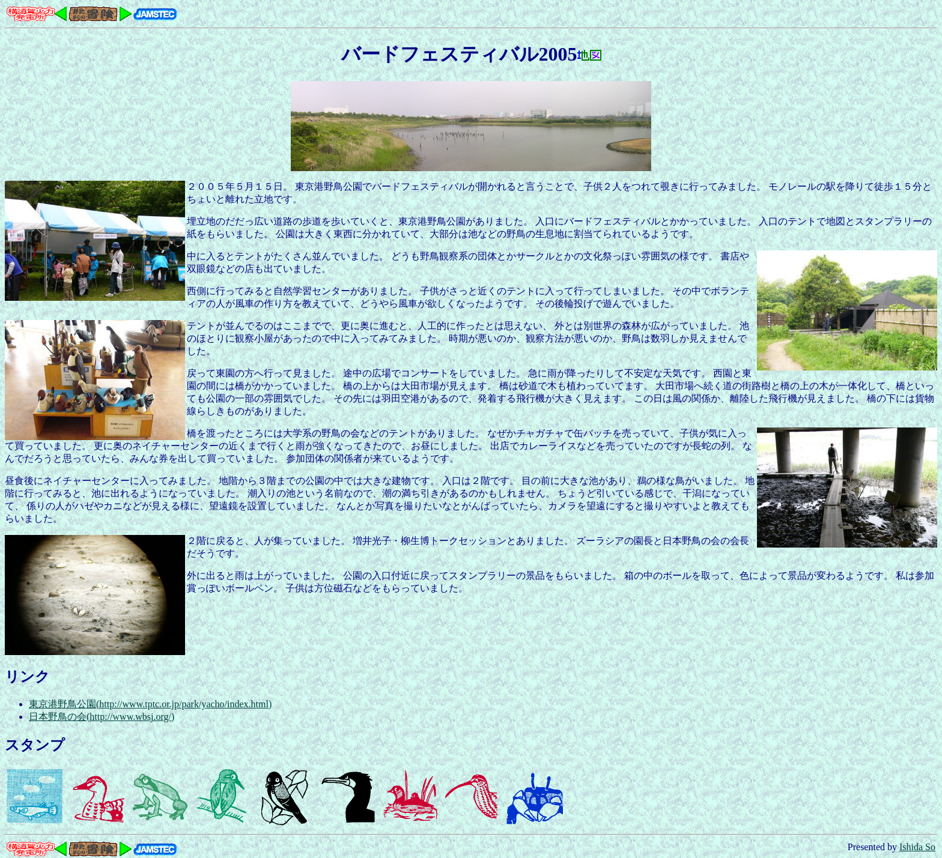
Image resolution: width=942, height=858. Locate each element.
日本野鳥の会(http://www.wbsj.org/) (101, 716)
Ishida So (917, 847)
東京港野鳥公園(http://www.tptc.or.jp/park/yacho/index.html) (150, 704)
